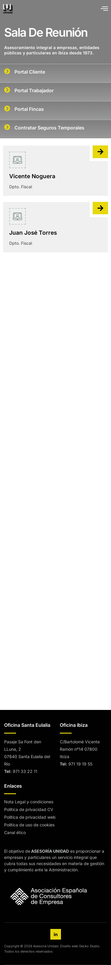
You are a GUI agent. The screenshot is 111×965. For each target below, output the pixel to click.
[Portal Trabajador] (7, 90)
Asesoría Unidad (45, 946)
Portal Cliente (30, 72)
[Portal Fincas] (7, 108)
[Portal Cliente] (7, 71)
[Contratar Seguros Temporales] (7, 127)
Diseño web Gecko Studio (79, 946)
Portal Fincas (29, 109)
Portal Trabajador (34, 90)
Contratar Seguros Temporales (49, 128)
